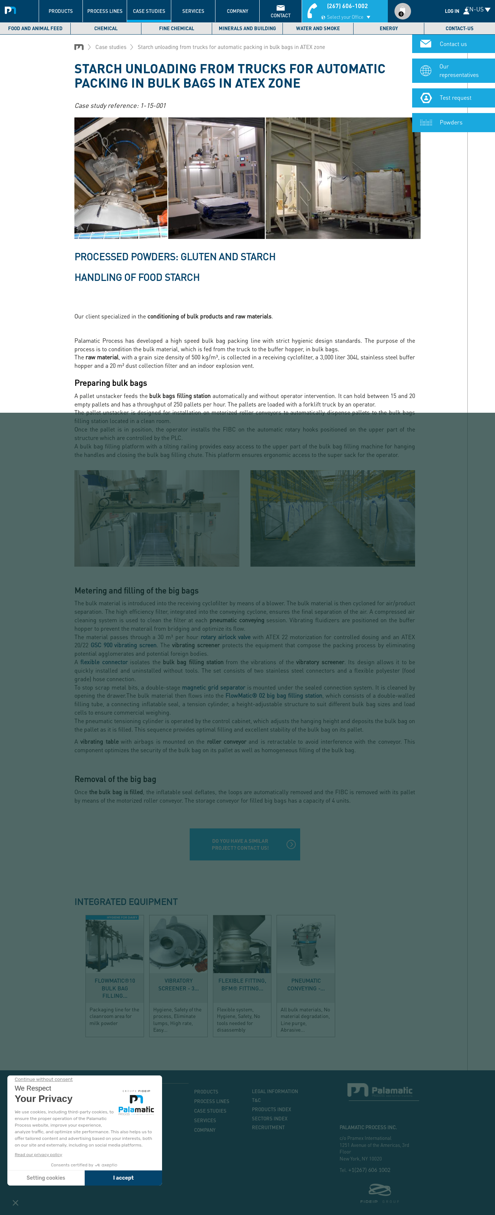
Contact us (453, 44)
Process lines (105, 11)
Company (237, 11)
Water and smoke (318, 28)
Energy (389, 28)
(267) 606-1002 (347, 5)
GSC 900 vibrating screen (124, 645)
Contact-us (460, 28)
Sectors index (270, 1118)
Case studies (149, 11)
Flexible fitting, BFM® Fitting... (242, 984)
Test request (455, 98)
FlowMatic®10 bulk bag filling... (115, 988)
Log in (452, 11)
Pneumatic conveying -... (306, 984)
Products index (271, 1109)
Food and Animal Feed (35, 28)
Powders (451, 123)
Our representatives (459, 71)
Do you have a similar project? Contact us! (240, 844)
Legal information (275, 1091)
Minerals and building (247, 28)
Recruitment (268, 1127)
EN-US (475, 9)
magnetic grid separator (213, 687)
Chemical (105, 28)
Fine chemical (176, 28)
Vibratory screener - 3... (178, 984)
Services (193, 11)
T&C (256, 1100)
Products (61, 11)
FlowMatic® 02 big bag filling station (273, 695)
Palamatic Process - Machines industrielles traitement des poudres (12, 9)
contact (281, 15)
